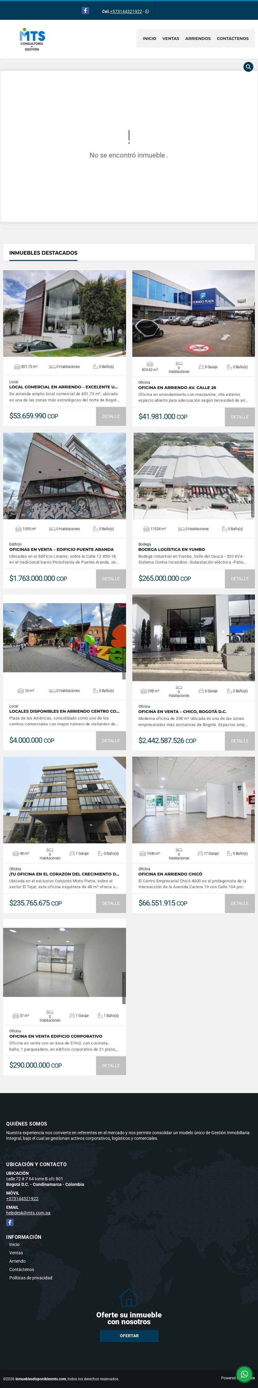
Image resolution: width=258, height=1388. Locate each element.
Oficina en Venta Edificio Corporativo (55, 1036)
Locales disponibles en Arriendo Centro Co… (64, 711)
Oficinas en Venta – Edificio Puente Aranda (61, 549)
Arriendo (17, 1261)
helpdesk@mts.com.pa (28, 1212)
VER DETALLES (64, 313)
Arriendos (198, 38)
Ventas (171, 38)
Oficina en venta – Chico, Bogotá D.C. (182, 711)
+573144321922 (126, 11)
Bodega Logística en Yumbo (171, 549)
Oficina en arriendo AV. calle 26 (177, 387)
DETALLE (111, 416)
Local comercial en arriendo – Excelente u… (63, 387)
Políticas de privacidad (30, 1277)
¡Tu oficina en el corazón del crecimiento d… (64, 874)
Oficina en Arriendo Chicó (170, 874)
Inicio (149, 38)
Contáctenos (233, 38)
